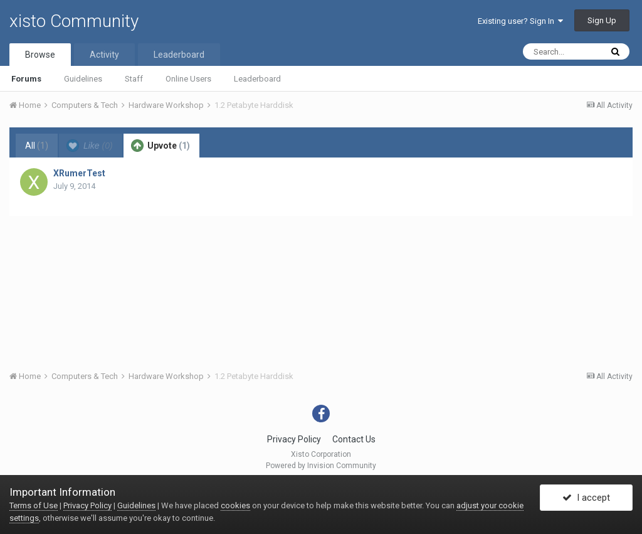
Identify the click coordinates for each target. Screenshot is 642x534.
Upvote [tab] (160, 145)
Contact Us (354, 439)
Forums (26, 78)
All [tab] (36, 146)
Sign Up (601, 20)
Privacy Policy (294, 439)
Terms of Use (33, 505)
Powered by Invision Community (321, 465)
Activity (104, 55)
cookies (235, 505)
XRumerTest (79, 173)
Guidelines (83, 78)
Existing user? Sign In (520, 21)
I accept (586, 498)
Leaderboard (257, 78)
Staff (134, 78)
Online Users (188, 78)
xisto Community (74, 21)
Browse (40, 55)
